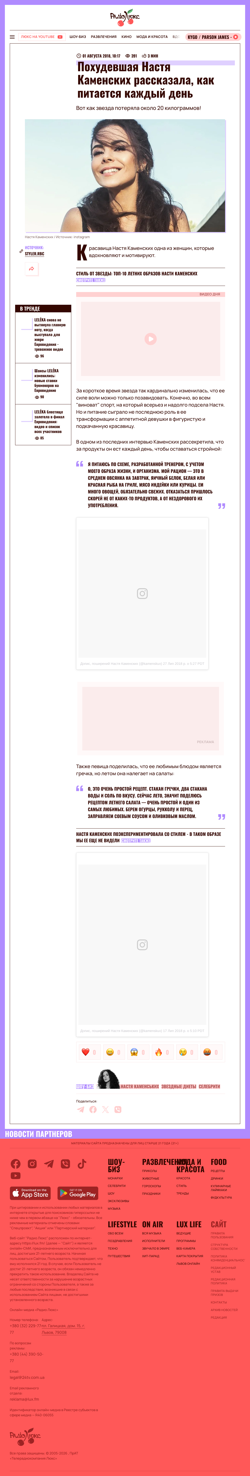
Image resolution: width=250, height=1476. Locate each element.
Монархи (115, 1178)
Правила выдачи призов (224, 1293)
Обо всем (115, 1233)
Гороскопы (151, 1186)
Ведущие (184, 1233)
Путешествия (119, 1256)
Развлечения (103, 37)
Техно (113, 1249)
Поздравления (120, 1241)
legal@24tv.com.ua (27, 1377)
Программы (186, 1241)
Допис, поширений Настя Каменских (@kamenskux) (121, 664)
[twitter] (105, 1109)
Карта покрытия (190, 1256)
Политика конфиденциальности (225, 1258)
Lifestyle (122, 1224)
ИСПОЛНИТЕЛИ (153, 1241)
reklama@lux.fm (24, 1399)
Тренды (183, 1193)
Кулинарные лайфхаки (221, 1188)
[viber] (118, 1109)
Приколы (149, 1171)
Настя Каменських (140, 1086)
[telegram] (80, 1109)
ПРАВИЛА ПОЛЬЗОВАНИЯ (222, 1235)
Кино (127, 37)
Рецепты (218, 1171)
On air (152, 1224)
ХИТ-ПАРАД (150, 1256)
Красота (183, 1178)
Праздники (151, 1194)
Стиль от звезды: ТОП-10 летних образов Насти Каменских (136, 273)
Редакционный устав (223, 1270)
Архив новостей (224, 1310)
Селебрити (209, 1086)
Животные (150, 1179)
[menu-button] (12, 37)
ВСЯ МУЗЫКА (151, 1233)
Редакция (219, 1318)
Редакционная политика (223, 1281)
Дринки (217, 1179)
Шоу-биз (78, 37)
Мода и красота (152, 37)
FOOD (219, 1161)
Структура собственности (224, 1247)
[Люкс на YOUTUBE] (42, 37)
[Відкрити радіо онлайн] (213, 37)
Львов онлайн (188, 1264)
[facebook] (93, 1109)
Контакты (219, 1302)
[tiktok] (82, 1164)
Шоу (111, 1193)
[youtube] (15, 1176)
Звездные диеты (178, 1086)
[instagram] (32, 1164)
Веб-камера (186, 1249)
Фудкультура (221, 1198)
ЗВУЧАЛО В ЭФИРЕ (156, 1249)
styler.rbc (34, 254)
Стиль (182, 1186)
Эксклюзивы (118, 1201)
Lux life (189, 1224)
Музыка (114, 1209)
